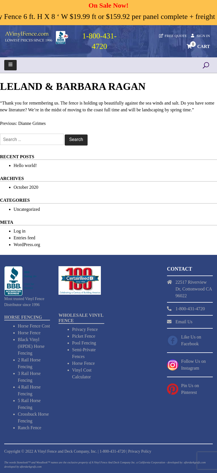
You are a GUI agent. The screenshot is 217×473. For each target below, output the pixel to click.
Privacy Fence (85, 329)
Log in (19, 231)
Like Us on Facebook (191, 340)
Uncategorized (27, 209)
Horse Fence (29, 332)
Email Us (183, 321)
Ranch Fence (29, 427)
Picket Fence (83, 336)
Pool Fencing (84, 342)
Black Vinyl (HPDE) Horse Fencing (31, 346)
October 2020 (26, 187)
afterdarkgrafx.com (31, 466)
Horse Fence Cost (34, 326)
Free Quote (176, 36)
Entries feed (24, 237)
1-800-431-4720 (112, 451)
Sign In (203, 36)
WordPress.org (27, 244)
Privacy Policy (139, 451)
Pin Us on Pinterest (190, 389)
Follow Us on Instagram (193, 364)
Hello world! (25, 165)
